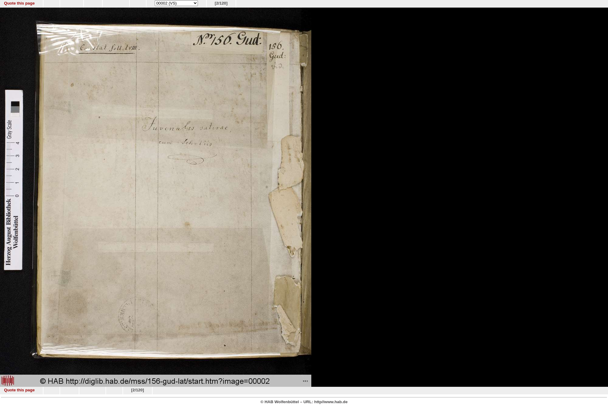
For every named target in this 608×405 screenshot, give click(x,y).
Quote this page (19, 3)
